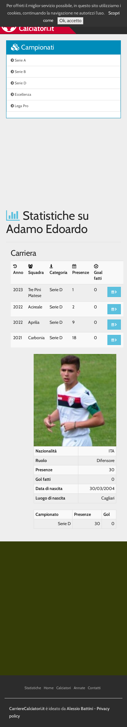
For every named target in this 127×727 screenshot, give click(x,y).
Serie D (18, 83)
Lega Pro (19, 105)
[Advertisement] (63, 164)
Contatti (94, 687)
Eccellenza (21, 94)
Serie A (18, 60)
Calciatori (63, 687)
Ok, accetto (70, 20)
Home (49, 687)
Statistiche (32, 687)
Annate (79, 687)
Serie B (18, 71)
